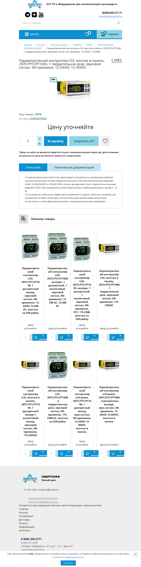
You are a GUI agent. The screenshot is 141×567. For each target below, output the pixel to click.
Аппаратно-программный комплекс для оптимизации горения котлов (60, 505)
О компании (26, 516)
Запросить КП (84, 141)
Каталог (41, 44)
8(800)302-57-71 (112, 12)
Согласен (68, 562)
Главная (28, 44)
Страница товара (59, 44)
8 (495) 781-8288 (29, 542)
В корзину (55, 141)
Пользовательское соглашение (43, 498)
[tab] (33, 167)
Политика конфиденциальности (43, 501)
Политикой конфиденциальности (68, 557)
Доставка (24, 519)
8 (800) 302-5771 (31, 539)
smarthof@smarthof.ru (110, 16)
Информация (26, 527)
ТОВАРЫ (77, 44)
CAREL (89, 44)
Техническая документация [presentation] (74, 167)
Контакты (24, 530)
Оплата (23, 523)
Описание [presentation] (33, 167)
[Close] (136, 554)
